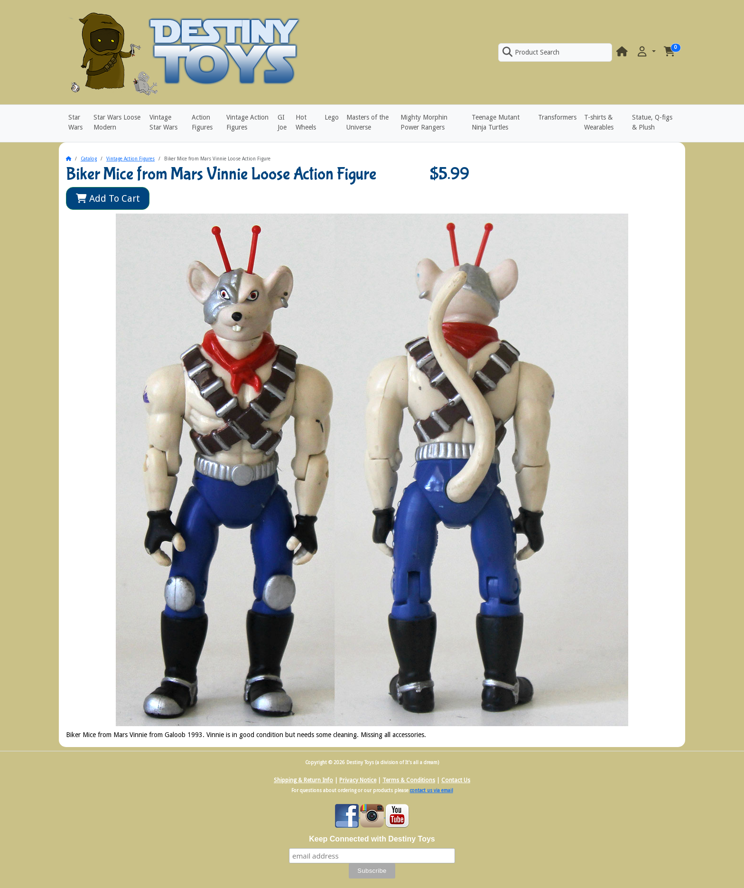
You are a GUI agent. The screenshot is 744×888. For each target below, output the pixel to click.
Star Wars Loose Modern (116, 122)
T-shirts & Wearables (599, 122)
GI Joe (282, 122)
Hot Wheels (306, 122)
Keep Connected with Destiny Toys (372, 839)
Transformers (557, 117)
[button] (646, 52)
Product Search (530, 52)
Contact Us (455, 780)
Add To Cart (108, 198)
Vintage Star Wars (163, 122)
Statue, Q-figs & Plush (652, 122)
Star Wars (75, 122)
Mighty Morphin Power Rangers (423, 122)
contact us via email (431, 790)
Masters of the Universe (367, 122)
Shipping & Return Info (303, 780)
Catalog (89, 158)
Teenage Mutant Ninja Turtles (496, 122)
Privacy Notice (357, 780)
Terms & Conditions (408, 780)
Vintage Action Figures (247, 122)
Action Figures (202, 122)
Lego (332, 117)
